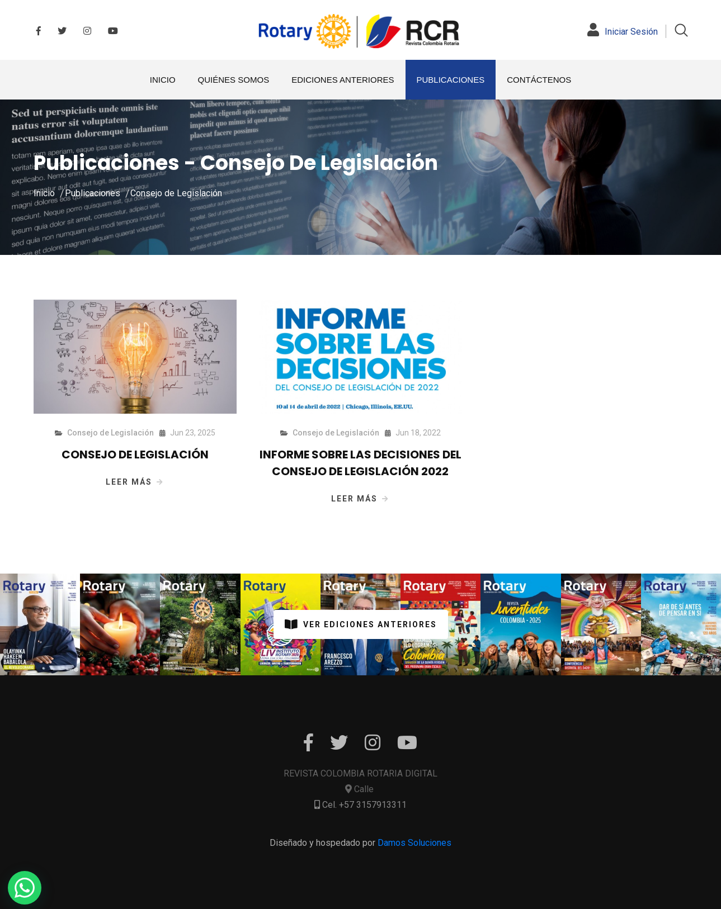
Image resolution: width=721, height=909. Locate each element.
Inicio (44, 193)
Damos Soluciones (414, 842)
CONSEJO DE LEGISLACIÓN (135, 454)
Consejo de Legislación (176, 193)
